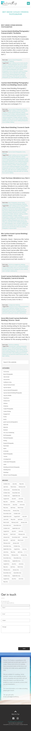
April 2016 (12, 540)
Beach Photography (12, 202)
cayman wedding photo (7, 267)
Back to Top (15, 714)
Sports (4, 448)
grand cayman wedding (14, 309)
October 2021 (6, 495)
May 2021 (5, 501)
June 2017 (21, 531)
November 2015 (7, 546)
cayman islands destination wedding (10, 308)
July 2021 (14, 498)
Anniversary (6, 371)
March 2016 (20, 540)
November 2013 (17, 572)
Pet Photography (7, 435)
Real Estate (6, 445)
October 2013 (6, 575)
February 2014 (6, 569)
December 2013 (7, 572)
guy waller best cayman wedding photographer (16, 169)
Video (4, 464)
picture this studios (23, 267)
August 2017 (6, 531)
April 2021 (12, 501)
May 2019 (5, 507)
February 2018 (14, 522)
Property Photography (8, 443)
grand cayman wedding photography (17, 311)
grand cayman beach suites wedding (10, 352)
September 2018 (7, 516)
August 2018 (17, 516)
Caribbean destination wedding (20, 117)
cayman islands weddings (22, 218)
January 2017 (6, 537)
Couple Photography (8, 408)
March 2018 (6, 522)
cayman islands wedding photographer (11, 166)
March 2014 (20, 566)
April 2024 (5, 486)
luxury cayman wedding (7, 172)
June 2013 (21, 578)
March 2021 (20, 501)
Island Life (5, 424)
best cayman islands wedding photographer (18, 209)
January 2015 (24, 555)
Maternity (5, 427)
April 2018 (20, 519)
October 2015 (17, 546)
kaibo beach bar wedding (22, 171)
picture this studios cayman (17, 354)
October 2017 (6, 528)
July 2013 (14, 578)
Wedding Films (7, 469)
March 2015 (6, 555)
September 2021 (16, 495)
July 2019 (15, 504)
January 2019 (16, 510)
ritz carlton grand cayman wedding (10, 269)
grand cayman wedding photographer (19, 120)
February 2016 (6, 543)
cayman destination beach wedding (17, 72)
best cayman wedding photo (15, 67)
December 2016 (16, 537)
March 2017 (13, 534)
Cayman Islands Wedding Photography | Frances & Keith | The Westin (15, 32)
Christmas (5, 406)
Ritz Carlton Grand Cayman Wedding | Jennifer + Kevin (14, 234)
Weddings (11, 61)
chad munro (16, 267)
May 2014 (5, 566)
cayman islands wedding (17, 119)
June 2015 (5, 552)
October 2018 (17, 513)
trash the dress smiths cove (15, 226)
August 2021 (6, 498)
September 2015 (7, 549)
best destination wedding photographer (18, 346)
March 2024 (13, 486)
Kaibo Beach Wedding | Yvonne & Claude (15, 127)
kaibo (15, 171)
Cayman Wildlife (7, 395)
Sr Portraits (5, 451)
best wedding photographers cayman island (12, 163)
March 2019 (20, 507)
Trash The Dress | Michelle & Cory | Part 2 (15, 178)
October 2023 (6, 492)
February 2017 (21, 534)
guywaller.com (23, 77)
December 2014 (7, 558)
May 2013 (5, 581)
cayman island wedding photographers (11, 74)
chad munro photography (22, 351)
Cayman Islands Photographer (15, 59)
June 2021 (21, 498)
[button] (28, 3)
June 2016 (24, 537)
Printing (5, 440)
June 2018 (5, 519)
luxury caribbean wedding (8, 122)
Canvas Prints (6, 379)
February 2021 (6, 504)
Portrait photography (17, 204)
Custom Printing (7, 411)
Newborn (5, 430)
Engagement (17, 264)
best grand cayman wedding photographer (18, 161)
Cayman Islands (7, 387)
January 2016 (16, 543)
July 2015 (24, 549)
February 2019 (6, 510)
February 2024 (22, 486)
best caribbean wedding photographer (17, 114)
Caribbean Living (7, 382)
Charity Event (6, 400)
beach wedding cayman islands (16, 63)
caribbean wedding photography (19, 164)
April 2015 (20, 552)
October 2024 (6, 483)
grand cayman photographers (10, 422)
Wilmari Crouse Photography (10, 475)
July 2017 (14, 531)
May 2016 (5, 540)
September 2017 (16, 528)
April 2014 (12, 566)
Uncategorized (5, 61)
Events (23, 151)
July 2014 (14, 563)
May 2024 (21, 483)
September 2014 (16, 561)
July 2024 (14, 483)
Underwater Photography (9, 461)
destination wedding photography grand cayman (13, 220)
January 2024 (6, 489)
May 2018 (13, 519)
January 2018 (24, 522)
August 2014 (6, 563)
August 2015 (17, 549)
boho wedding (19, 71)
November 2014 (17, 558)
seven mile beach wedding (20, 223)
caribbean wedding (6, 119)
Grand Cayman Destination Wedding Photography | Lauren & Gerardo (14, 277)
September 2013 (16, 575)
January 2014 (16, 569)
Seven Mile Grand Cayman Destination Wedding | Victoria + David (14, 319)
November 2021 (16, 492)
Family (4, 419)
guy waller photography (14, 77)
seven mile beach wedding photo (9, 271)
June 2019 (22, 504)
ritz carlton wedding (23, 269)
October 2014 (6, 561)
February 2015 (14, 555)
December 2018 (7, 513)
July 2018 (24, 516)
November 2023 (16, 489)
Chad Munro (11, 264)
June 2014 (21, 563)
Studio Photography (8, 453)
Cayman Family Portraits (9, 384)
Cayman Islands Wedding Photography (12, 392)
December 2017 (7, 525)
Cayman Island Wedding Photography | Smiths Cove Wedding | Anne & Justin (15, 84)
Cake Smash (6, 376)
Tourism (5, 456)
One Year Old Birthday (8, 432)
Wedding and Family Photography (11, 467)
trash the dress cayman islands (14, 225)
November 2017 (17, 525)
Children (5, 403)
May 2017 (5, 534)
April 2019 (12, 507)
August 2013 (6, 578)
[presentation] (12, 641)
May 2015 (13, 552)
